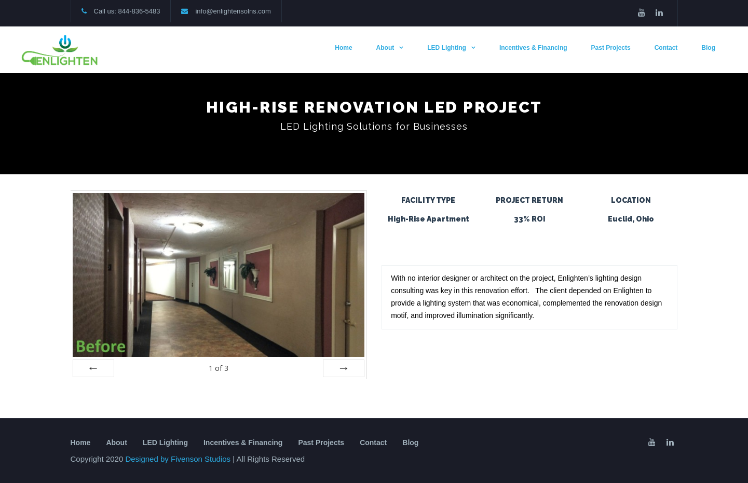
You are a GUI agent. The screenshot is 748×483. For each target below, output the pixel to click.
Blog (708, 47)
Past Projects (611, 47)
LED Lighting (446, 47)
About (385, 47)
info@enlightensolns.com (232, 11)
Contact (666, 47)
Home (343, 47)
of (218, 368)
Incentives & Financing (533, 47)
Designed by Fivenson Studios (179, 458)
